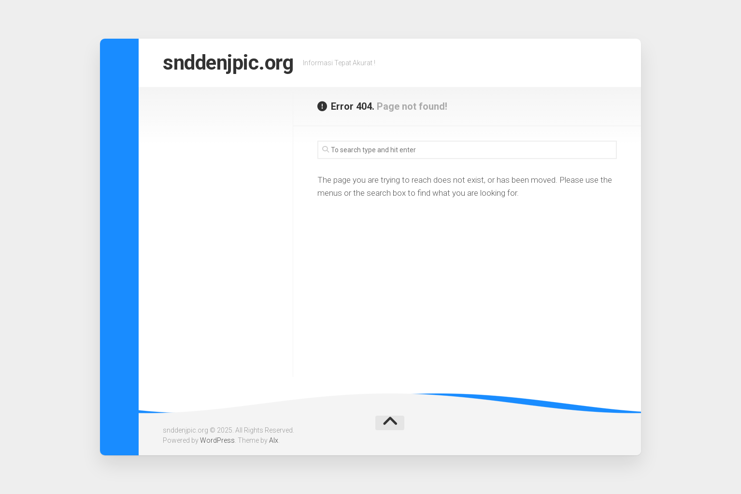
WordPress (217, 440)
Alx (273, 440)
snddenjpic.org (228, 62)
